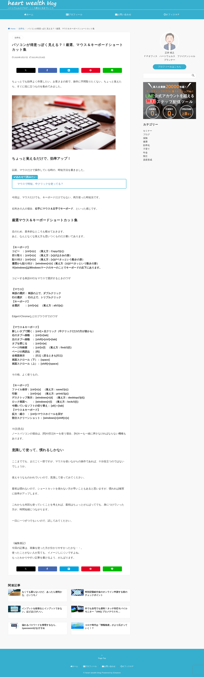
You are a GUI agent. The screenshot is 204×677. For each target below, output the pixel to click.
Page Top (102, 656)
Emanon (117, 673)
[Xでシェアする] (26, 70)
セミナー (147, 130)
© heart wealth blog (92, 673)
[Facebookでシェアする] (47, 70)
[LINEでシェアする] (112, 70)
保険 (145, 138)
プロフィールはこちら (169, 66)
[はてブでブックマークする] (69, 70)
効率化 (18, 38)
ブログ (146, 134)
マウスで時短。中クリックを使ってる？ (40, 183)
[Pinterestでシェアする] (90, 70)
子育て (146, 149)
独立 (145, 156)
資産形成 (147, 159)
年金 (145, 152)
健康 (145, 141)
